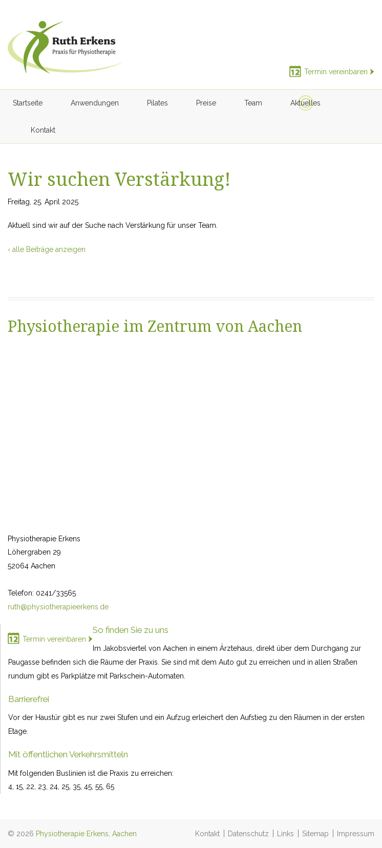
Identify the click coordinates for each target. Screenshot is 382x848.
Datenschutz (248, 834)
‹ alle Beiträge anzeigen (47, 249)
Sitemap (315, 834)
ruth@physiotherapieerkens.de (58, 607)
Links (285, 834)
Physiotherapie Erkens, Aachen (86, 834)
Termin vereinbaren (336, 72)
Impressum (355, 834)
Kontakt (207, 834)
